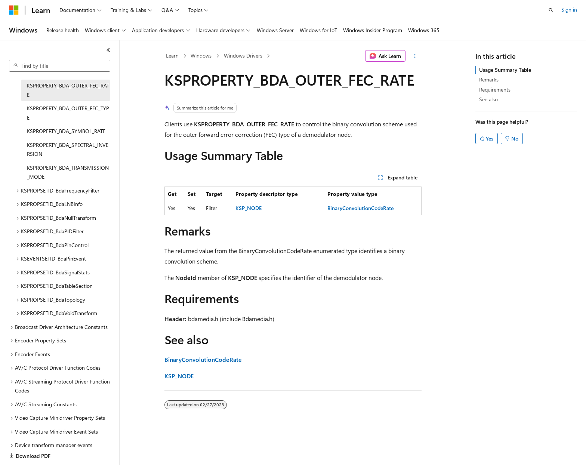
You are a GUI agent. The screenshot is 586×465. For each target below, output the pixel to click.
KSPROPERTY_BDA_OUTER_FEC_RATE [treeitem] (68, 90)
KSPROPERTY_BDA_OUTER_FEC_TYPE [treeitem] (68, 113)
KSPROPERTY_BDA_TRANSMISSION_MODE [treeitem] (68, 172)
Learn (172, 55)
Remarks (489, 79)
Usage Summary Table (505, 69)
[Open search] (550, 10)
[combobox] (59, 66)
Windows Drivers (243, 55)
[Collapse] (108, 50)
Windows (201, 55)
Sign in (569, 9)
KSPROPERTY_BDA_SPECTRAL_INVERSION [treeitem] (67, 149)
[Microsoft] (14, 10)
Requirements (495, 89)
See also (488, 99)
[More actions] (415, 56)
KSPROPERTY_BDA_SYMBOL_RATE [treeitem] (66, 131)
